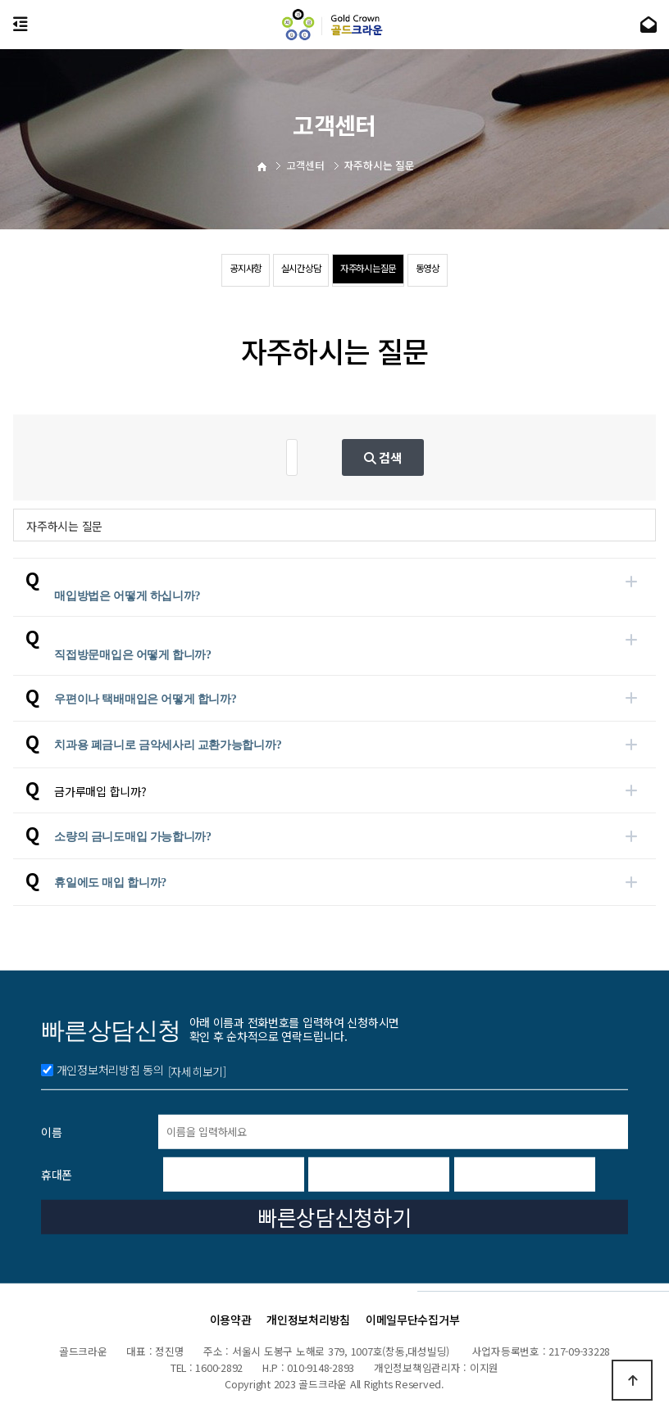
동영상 (481, 271)
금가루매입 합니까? (100, 791)
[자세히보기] (197, 1236)
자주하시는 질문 (64, 526)
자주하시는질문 (387, 271)
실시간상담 (282, 271)
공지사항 (193, 271)
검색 (459, 457)
